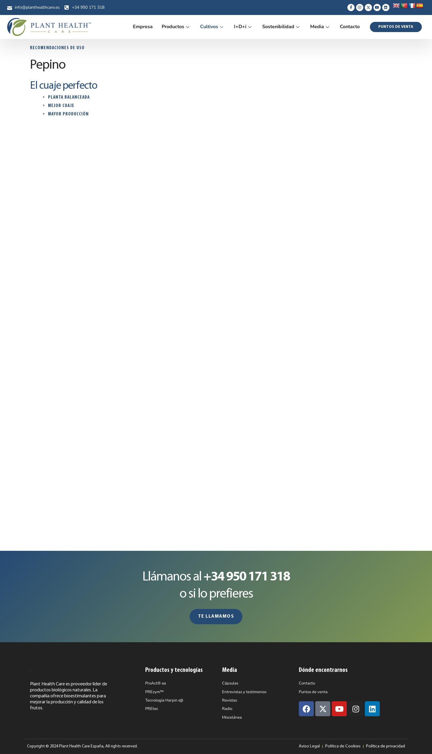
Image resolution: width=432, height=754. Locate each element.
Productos (175, 26)
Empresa (143, 26)
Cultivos (211, 26)
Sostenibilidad (280, 26)
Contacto (350, 26)
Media (319, 26)
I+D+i (242, 26)
